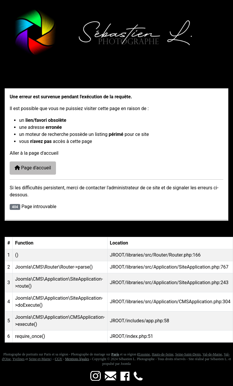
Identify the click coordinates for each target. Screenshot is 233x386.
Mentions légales (77, 359)
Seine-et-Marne (40, 359)
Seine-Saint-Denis (188, 354)
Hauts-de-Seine (163, 354)
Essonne (144, 354)
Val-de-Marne (212, 354)
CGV (58, 359)
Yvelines (18, 359)
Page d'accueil (33, 168)
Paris (115, 354)
